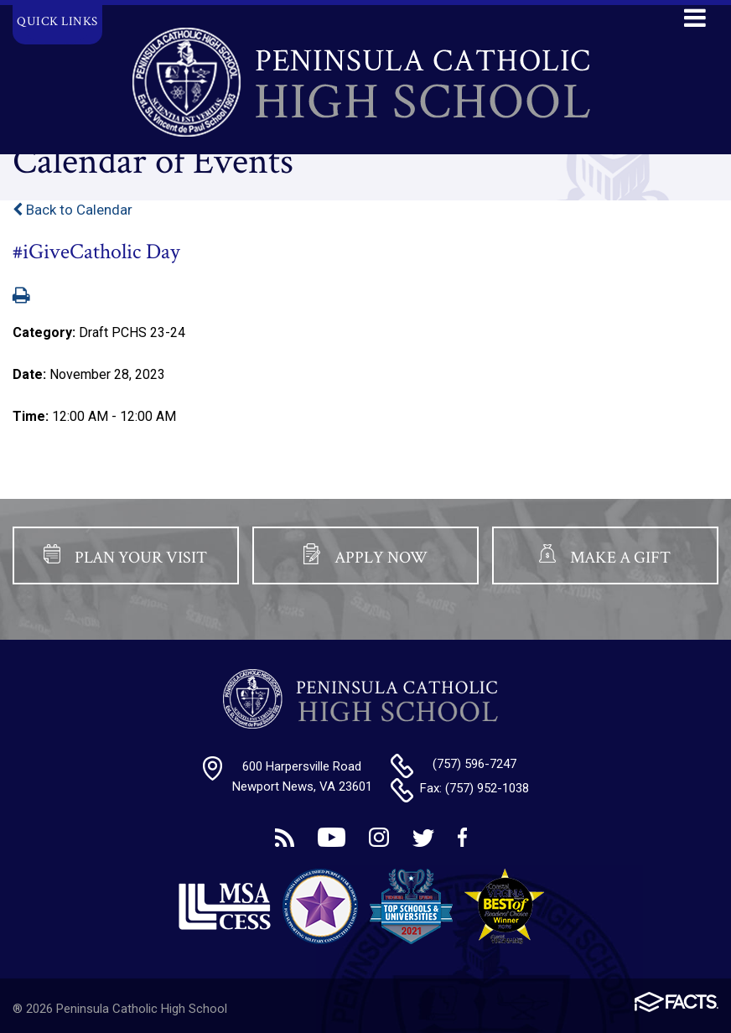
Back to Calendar (72, 209)
